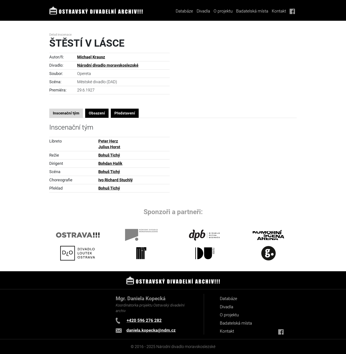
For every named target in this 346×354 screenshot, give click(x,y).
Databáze (184, 11)
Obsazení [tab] (97, 113)
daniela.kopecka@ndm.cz (151, 330)
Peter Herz (108, 141)
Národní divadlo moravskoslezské (107, 65)
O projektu (223, 11)
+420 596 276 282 (144, 320)
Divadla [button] (203, 11)
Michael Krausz (91, 57)
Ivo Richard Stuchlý (115, 180)
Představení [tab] (124, 113)
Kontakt (279, 11)
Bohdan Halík (110, 163)
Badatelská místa (252, 11)
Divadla (226, 306)
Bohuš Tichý (109, 155)
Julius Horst (109, 147)
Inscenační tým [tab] (66, 113)
